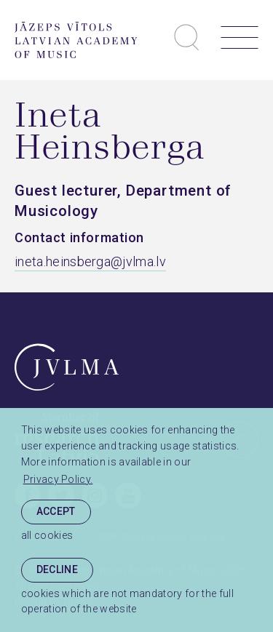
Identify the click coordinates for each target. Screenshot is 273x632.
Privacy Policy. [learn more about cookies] (58, 479)
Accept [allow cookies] (56, 511)
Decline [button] (57, 569)
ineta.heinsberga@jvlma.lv (90, 261)
